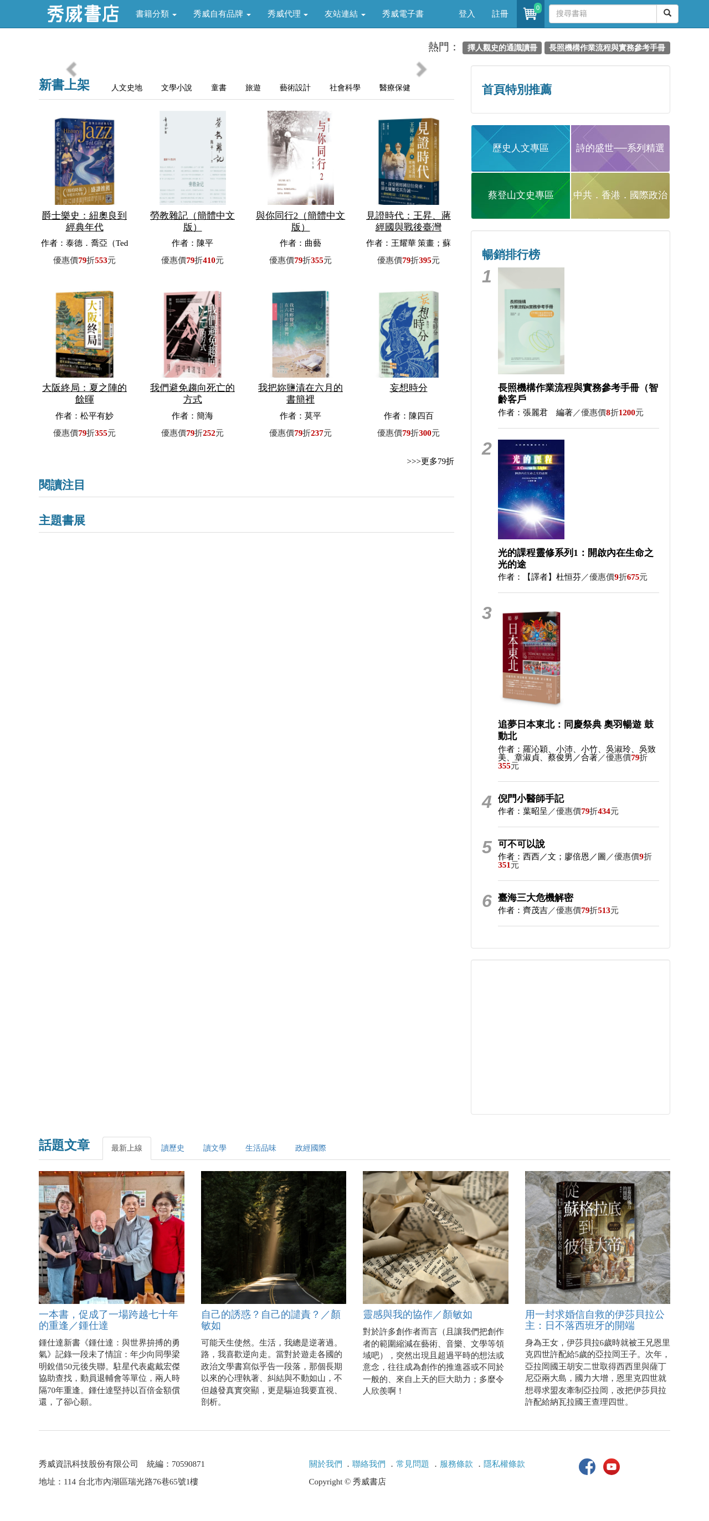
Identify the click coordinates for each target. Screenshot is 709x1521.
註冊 (500, 13)
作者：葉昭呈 (523, 811)
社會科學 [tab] (345, 88)
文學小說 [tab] (176, 88)
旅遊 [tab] (253, 88)
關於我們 (325, 1464)
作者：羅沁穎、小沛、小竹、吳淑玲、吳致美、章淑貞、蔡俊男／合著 (577, 753)
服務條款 (456, 1464)
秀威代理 (288, 13)
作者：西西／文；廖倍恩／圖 (552, 856)
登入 (467, 13)
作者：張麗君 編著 (535, 412)
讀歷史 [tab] (172, 1148)
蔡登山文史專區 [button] (521, 195)
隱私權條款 (504, 1464)
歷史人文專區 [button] (520, 148)
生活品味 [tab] (260, 1148)
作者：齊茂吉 (523, 910)
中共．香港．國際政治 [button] (620, 195)
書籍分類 (156, 13)
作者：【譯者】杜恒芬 (539, 577)
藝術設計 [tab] (295, 88)
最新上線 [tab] (126, 1148)
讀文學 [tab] (215, 1148)
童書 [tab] (219, 88)
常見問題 (412, 1464)
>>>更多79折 (430, 461)
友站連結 (345, 13)
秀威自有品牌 (222, 13)
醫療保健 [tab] (394, 88)
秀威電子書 (403, 13)
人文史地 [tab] (126, 88)
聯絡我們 (369, 1464)
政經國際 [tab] (310, 1148)
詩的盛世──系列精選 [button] (620, 148)
